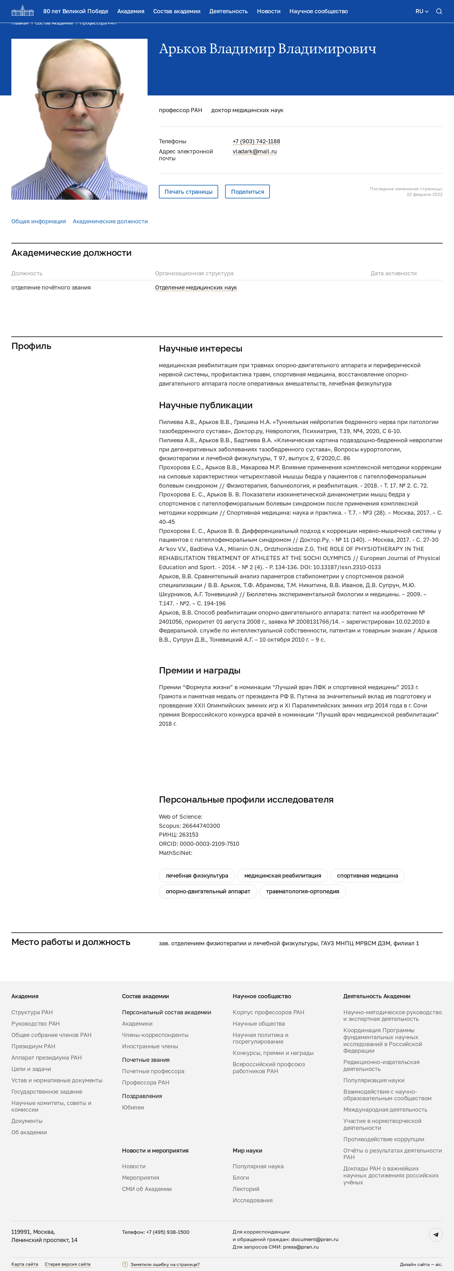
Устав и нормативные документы (56, 1080)
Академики (137, 1023)
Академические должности (110, 221)
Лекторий (246, 1189)
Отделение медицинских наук (196, 287)
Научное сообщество (318, 11)
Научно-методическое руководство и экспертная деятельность (392, 1015)
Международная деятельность (385, 1109)
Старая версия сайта (67, 1264)
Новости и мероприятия (155, 1150)
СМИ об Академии (147, 1189)
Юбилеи (133, 1107)
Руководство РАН (35, 1023)
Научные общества (259, 1023)
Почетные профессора (153, 1071)
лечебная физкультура (197, 875)
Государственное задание (46, 1091)
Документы (26, 1121)
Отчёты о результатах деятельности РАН (392, 1154)
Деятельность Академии (376, 996)
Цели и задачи (31, 1069)
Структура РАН (32, 1012)
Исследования (253, 1200)
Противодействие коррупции (383, 1139)
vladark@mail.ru (255, 151)
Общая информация (38, 221)
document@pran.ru (315, 1239)
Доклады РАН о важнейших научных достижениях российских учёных (391, 1175)
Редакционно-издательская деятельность (381, 1065)
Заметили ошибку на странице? (165, 1264)
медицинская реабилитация (282, 875)
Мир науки (247, 1150)
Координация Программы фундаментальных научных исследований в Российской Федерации (382, 1040)
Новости (269, 11)
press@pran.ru (301, 1247)
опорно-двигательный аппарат (208, 891)
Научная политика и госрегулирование (260, 1038)
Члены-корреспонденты (155, 1035)
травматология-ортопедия (302, 891)
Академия (130, 11)
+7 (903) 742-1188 (256, 141)
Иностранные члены (150, 1046)
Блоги (241, 1177)
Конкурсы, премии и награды (273, 1053)
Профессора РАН (145, 1082)
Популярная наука (258, 1166)
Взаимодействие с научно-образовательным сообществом (387, 1095)
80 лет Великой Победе (75, 11)
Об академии (29, 1132)
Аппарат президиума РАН (46, 1057)
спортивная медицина (367, 875)
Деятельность (228, 11)
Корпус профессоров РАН (269, 1012)
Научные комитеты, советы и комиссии (51, 1106)
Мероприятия (140, 1177)
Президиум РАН (33, 1046)
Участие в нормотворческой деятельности (382, 1124)
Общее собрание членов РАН (51, 1035)
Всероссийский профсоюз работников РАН (269, 1067)
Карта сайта (24, 1264)
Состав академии (176, 11)
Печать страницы (188, 191)
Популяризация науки (374, 1080)
